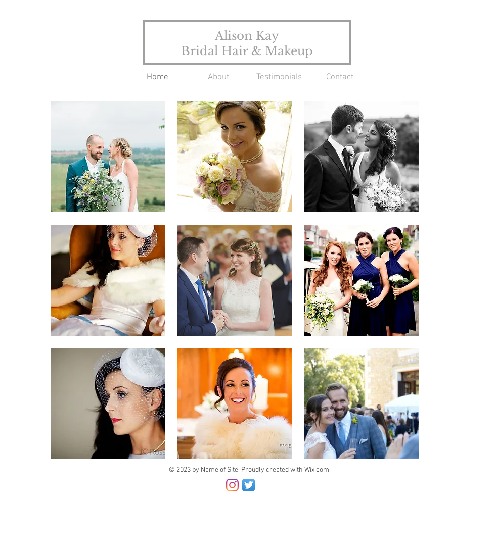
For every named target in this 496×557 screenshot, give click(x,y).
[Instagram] (232, 485)
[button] (108, 156)
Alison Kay (247, 36)
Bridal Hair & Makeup (247, 51)
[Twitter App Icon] (248, 485)
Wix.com (316, 470)
